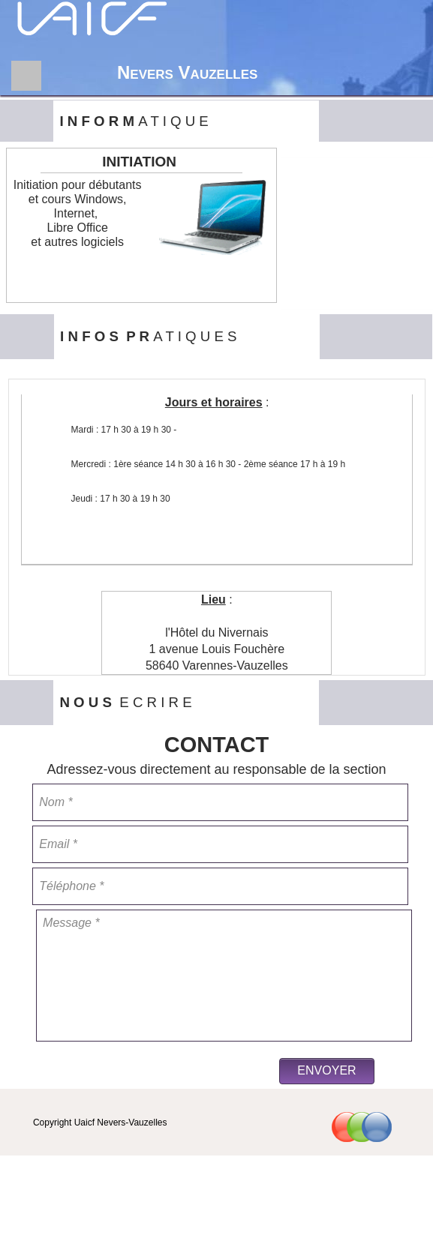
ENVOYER (326, 1070)
